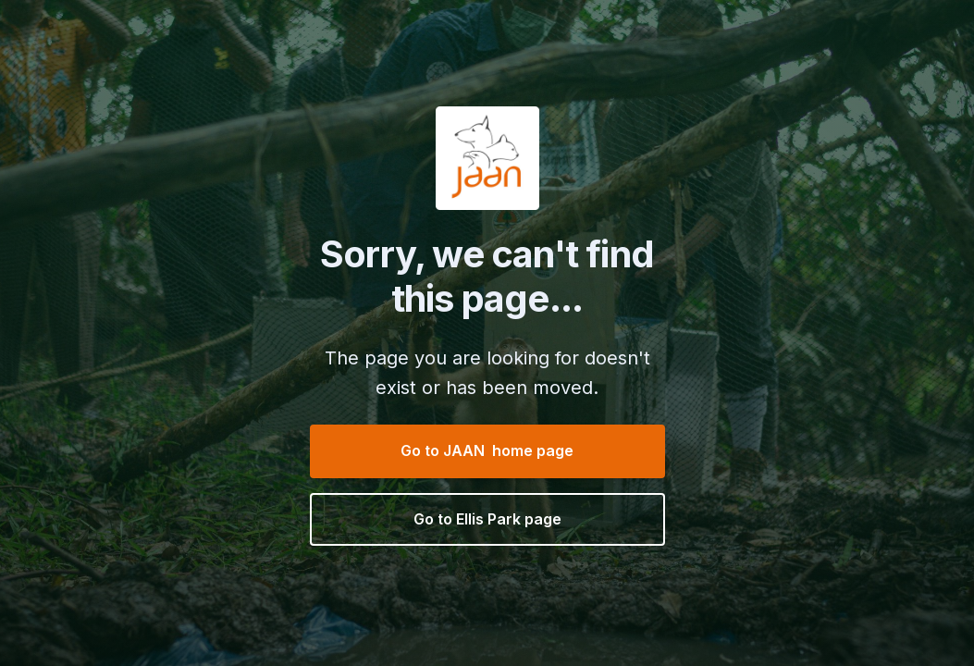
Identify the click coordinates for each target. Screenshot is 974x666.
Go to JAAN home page (487, 450)
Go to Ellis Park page (487, 519)
